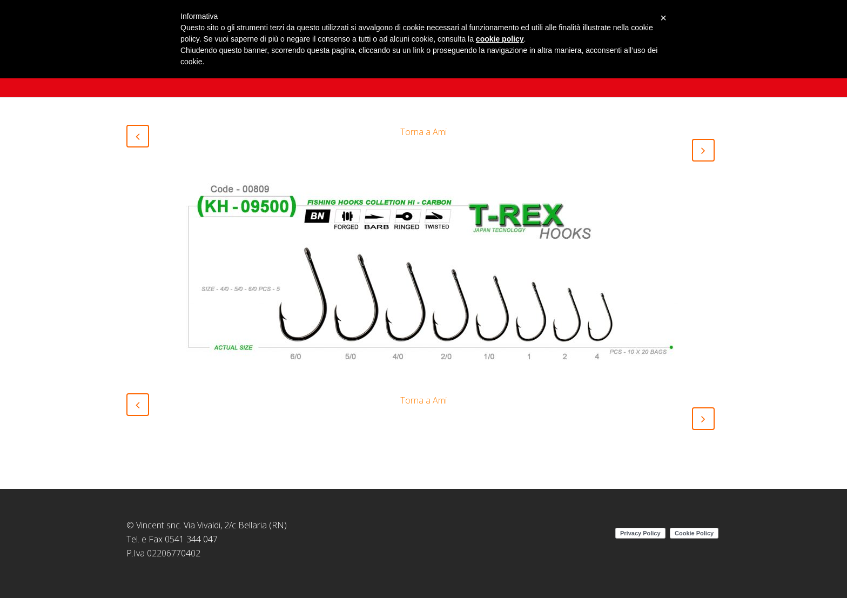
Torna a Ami (423, 132)
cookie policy (500, 39)
